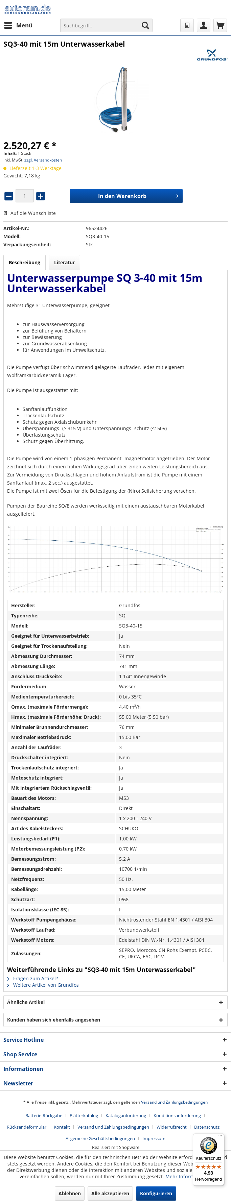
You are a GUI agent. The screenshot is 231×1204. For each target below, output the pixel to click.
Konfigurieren (156, 1193)
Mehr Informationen (188, 1176)
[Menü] (220, 1137)
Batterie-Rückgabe (43, 1115)
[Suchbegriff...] (106, 25)
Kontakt (62, 1127)
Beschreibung (24, 262)
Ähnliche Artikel (26, 1002)
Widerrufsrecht (172, 1127)
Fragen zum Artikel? (32, 978)
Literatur (64, 262)
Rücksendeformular (26, 1127)
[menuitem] (18, 25)
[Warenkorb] (220, 25)
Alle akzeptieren (110, 1193)
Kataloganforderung (126, 1115)
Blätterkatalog (84, 1115)
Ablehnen (70, 1193)
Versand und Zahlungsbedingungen (174, 1102)
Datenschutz (207, 1127)
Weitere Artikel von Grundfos (43, 985)
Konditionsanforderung (177, 1115)
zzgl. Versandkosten (43, 160)
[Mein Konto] (203, 25)
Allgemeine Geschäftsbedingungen (100, 1138)
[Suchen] (145, 25)
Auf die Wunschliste (29, 213)
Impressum (153, 1138)
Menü (18, 24)
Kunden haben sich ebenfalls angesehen (53, 1019)
